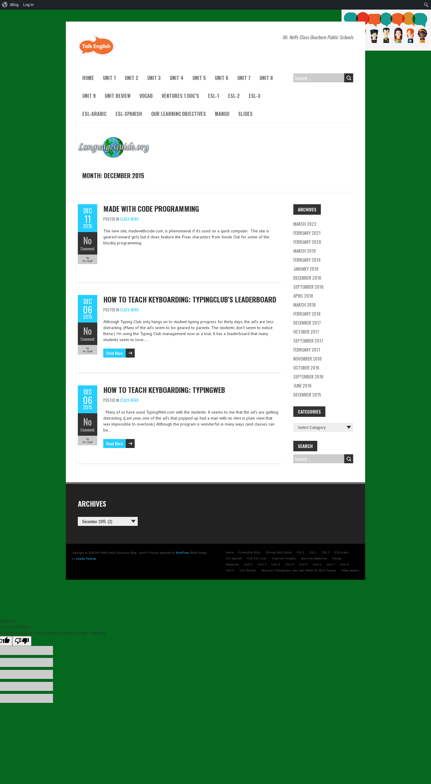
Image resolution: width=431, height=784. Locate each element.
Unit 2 (131, 77)
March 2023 (304, 223)
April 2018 (303, 295)
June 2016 (302, 385)
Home (88, 77)
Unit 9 (89, 95)
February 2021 (307, 232)
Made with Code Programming (151, 208)
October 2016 (306, 367)
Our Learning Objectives (178, 113)
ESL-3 (254, 95)
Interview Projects (284, 558)
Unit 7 (244, 77)
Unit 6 (221, 77)
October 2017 (306, 331)
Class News (129, 219)
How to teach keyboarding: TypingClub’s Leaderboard (189, 299)
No (87, 240)
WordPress (182, 553)
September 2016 (308, 376)
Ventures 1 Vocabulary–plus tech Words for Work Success (298, 570)
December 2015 (307, 394)
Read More (114, 353)
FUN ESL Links (256, 558)
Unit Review (117, 95)
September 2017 (308, 340)
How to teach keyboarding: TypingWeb (164, 389)
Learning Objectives (314, 558)
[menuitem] (10, 5)
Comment (88, 249)
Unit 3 (154, 77)
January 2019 (305, 268)
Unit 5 (199, 77)
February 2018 (307, 313)
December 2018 (307, 277)
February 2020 (307, 241)
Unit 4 (176, 77)
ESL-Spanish (129, 113)
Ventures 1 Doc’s (180, 95)
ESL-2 (234, 95)
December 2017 (307, 322)
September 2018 (308, 286)
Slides (245, 113)
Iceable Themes (86, 559)
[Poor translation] (21, 641)
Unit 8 (266, 77)
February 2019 (307, 259)
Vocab (146, 95)
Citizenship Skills (249, 552)
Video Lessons (350, 570)
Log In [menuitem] (28, 4)
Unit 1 (109, 77)
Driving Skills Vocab (279, 552)
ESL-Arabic (94, 113)
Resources (232, 564)
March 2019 (304, 250)
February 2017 (306, 349)
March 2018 (304, 304)
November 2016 (307, 358)
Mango (222, 113)
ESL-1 (213, 95)
